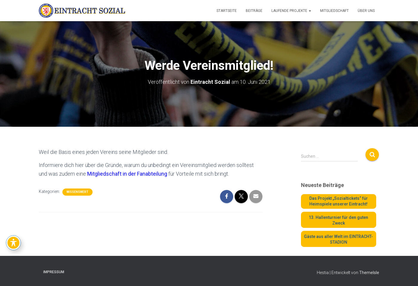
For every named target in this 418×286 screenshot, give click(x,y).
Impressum (53, 272)
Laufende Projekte (291, 11)
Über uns (366, 11)
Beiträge (254, 11)
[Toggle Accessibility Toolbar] (13, 243)
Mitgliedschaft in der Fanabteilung (127, 174)
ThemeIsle (369, 272)
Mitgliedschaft (334, 11)
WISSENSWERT (77, 192)
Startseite (226, 11)
